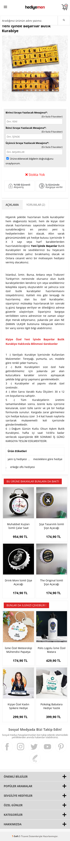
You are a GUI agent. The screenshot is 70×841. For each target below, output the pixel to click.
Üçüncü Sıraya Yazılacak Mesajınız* (27, 143)
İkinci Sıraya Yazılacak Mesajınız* (26, 128)
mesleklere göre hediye (47, 459)
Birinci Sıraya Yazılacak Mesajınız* (26, 112)
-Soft (15, 836)
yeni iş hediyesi (17, 459)
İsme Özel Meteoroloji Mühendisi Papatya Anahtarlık (18, 650)
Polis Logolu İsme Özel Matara (52, 650)
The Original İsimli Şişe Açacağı (51, 582)
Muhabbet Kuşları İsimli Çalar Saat (18, 526)
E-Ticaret (23, 836)
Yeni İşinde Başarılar (44, 246)
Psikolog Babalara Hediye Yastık (52, 706)
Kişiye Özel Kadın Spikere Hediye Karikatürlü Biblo (18, 706)
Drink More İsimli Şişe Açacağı (18, 582)
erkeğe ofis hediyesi (22, 467)
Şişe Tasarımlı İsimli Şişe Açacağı (51, 526)
